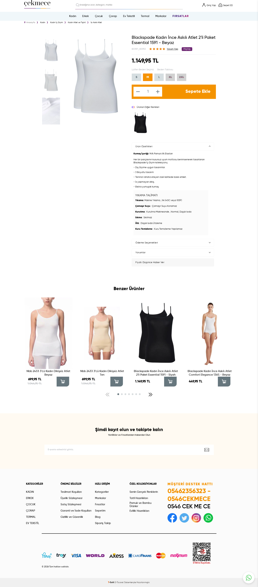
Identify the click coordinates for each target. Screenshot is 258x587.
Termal (145, 16)
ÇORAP (30, 510)
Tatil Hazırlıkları (139, 498)
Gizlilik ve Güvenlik (72, 517)
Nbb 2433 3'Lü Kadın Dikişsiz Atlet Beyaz (48, 373)
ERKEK (30, 498)
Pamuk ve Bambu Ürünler (140, 505)
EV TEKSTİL (32, 523)
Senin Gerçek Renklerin (144, 492)
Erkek (85, 16)
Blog (98, 517)
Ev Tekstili (129, 16)
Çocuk (99, 16)
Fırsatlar (181, 16)
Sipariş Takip (103, 523)
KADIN (30, 492)
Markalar (160, 16)
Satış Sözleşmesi (71, 504)
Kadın (72, 16)
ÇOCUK (30, 504)
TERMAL (31, 517)
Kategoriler (102, 492)
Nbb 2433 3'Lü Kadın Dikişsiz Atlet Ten (102, 373)
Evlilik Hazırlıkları (139, 511)
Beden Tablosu (165, 70)
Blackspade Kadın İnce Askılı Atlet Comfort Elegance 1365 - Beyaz (210, 373)
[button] (118, 394)
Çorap (113, 16)
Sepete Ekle (198, 91)
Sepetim (100, 510)
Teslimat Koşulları (71, 492)
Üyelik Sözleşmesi (71, 498)
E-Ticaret (119, 582)
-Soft (111, 582)
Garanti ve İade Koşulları (76, 510)
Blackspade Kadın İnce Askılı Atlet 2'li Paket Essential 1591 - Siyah (156, 373)
